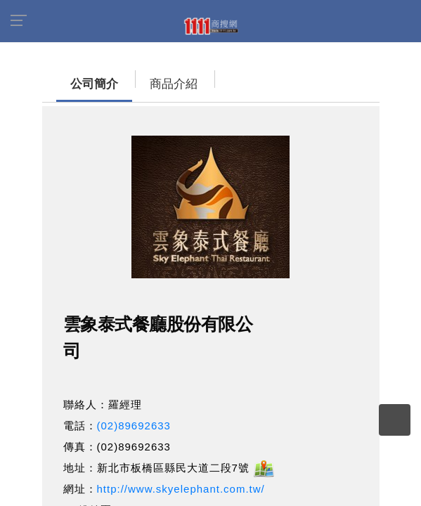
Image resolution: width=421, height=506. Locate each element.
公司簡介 (80, 84)
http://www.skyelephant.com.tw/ (181, 489)
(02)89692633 (134, 426)
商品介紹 (159, 84)
